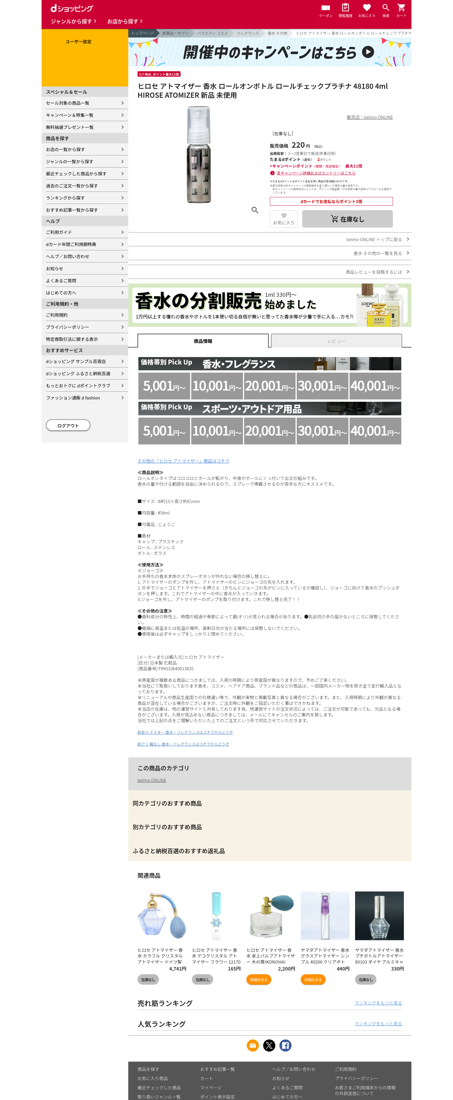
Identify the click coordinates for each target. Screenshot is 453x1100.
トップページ (142, 33)
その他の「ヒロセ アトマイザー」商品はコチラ (183, 461)
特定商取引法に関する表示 (72, 339)
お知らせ (54, 268)
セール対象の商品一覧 (67, 103)
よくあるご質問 (61, 280)
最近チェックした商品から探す (76, 173)
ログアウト (68, 426)
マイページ (211, 1087)
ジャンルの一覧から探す (69, 161)
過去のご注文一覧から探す (72, 186)
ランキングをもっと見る (378, 1003)
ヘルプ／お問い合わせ (67, 256)
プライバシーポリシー (67, 327)
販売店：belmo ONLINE (370, 117)
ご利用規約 (57, 315)
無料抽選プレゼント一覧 (70, 127)
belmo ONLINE (152, 780)
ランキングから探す (65, 198)
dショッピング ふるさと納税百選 (78, 373)
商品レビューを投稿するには (374, 272)
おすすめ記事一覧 (217, 1069)
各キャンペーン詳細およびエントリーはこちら (316, 173)
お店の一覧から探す (65, 149)
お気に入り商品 (153, 1078)
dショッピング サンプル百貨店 (76, 361)
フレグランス (248, 33)
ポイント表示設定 (217, 1097)
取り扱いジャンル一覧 (159, 1097)
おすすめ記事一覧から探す (72, 210)
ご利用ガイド (59, 232)
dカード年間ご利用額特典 (71, 244)
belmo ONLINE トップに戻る (374, 239)
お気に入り (284, 222)
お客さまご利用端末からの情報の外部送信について (365, 1090)
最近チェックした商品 (159, 1087)
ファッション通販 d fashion (73, 398)
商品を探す (148, 1069)
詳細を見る (259, 979)
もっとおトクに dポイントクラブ (78, 385)
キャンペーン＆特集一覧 (69, 115)
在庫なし (148, 979)
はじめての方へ (61, 293)
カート (206, 1078)
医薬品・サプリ (175, 33)
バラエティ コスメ (212, 33)
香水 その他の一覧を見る (378, 253)
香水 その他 (277, 33)
